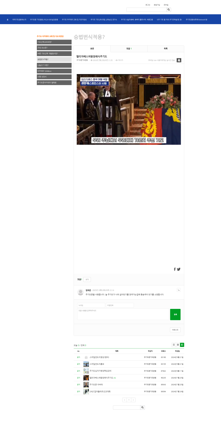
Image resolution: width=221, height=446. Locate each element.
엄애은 (88, 290)
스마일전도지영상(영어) (99, 357)
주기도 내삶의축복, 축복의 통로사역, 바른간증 (137, 20)
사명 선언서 (42, 77)
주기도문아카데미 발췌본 (47, 82)
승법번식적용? (43, 59)
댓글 (129, 48)
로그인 (148, 5)
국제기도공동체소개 (19, 20)
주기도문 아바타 (96, 384)
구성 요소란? (42, 48)
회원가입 (170, 4)
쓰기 (87, 279)
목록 (165, 48)
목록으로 (175, 330)
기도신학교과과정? (45, 42)
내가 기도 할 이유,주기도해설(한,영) (169, 20)
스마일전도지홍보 (97, 364)
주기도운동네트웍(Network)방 (196, 20)
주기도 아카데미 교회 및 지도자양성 (74, 20)
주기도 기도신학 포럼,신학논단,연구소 (104, 20)
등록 (175, 314)
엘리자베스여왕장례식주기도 (101, 378)
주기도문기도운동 (82, 60)
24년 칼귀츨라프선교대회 (100, 391)
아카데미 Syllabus (44, 71)
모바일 (166, 5)
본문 (92, 48)
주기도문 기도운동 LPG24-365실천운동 (44, 20)
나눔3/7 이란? (43, 65)
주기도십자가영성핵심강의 (100, 371)
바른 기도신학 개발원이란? (48, 53)
